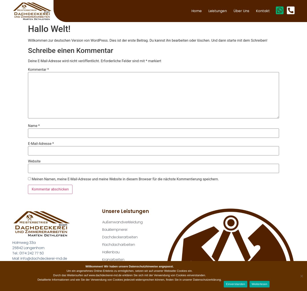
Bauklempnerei (114, 229)
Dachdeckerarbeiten (120, 237)
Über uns (241, 10)
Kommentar (38, 69)
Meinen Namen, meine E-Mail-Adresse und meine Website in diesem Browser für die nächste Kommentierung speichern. (125, 179)
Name (34, 126)
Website (34, 161)
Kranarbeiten (113, 259)
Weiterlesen (259, 284)
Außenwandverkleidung (122, 222)
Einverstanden (235, 284)
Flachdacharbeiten (118, 244)
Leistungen (217, 10)
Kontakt (263, 10)
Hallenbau (111, 252)
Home (196, 10)
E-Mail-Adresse (41, 144)
